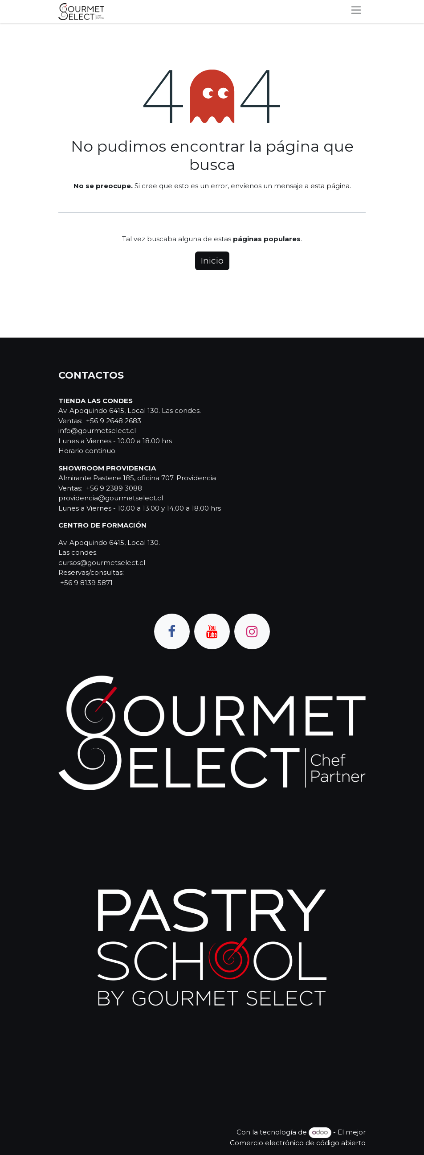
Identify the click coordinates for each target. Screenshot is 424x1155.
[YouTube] (212, 631)
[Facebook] (172, 631)
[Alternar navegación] (356, 11)
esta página (330, 186)
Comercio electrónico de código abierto (298, 1142)
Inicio (212, 261)
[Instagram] (252, 631)
